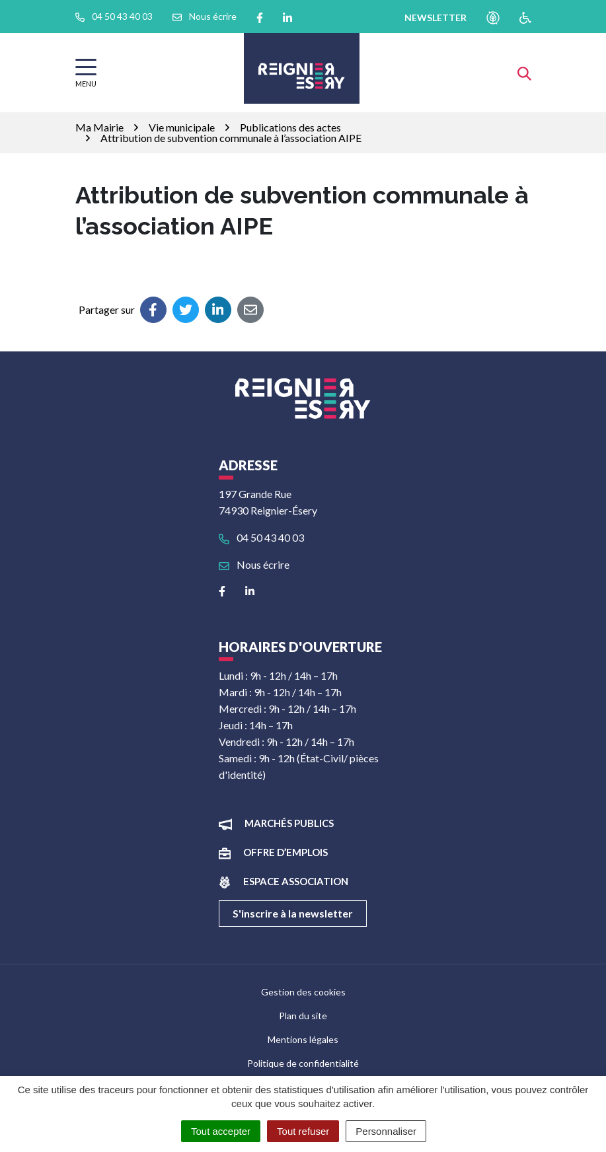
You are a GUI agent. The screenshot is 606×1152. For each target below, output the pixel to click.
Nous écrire (254, 564)
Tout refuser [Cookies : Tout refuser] (303, 1131)
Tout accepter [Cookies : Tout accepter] (220, 1131)
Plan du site (303, 1015)
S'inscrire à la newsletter (293, 913)
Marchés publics (289, 823)
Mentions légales (303, 1039)
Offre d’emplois (285, 852)
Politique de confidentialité (303, 1063)
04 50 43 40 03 (261, 537)
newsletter (435, 17)
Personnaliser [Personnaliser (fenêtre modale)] (386, 1131)
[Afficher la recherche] (524, 72)
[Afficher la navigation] (85, 73)
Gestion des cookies (303, 991)
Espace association (295, 881)
